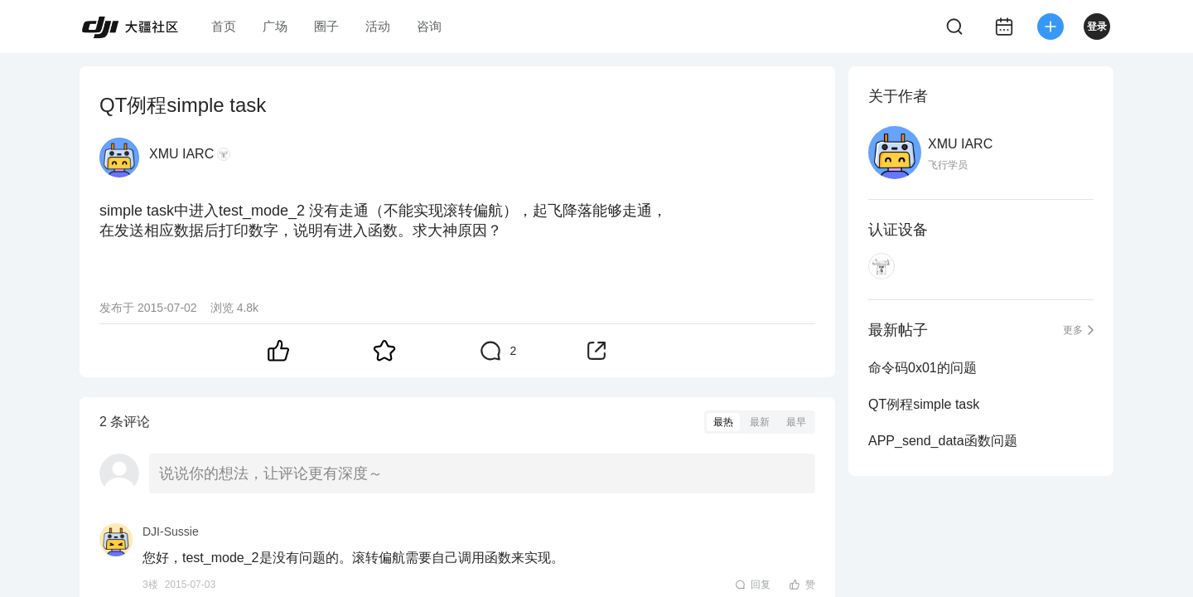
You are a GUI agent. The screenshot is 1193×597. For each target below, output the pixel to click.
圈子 (326, 26)
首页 (223, 26)
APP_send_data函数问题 (942, 441)
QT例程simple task (923, 404)
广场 (275, 26)
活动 (377, 26)
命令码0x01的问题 (922, 368)
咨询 (429, 26)
